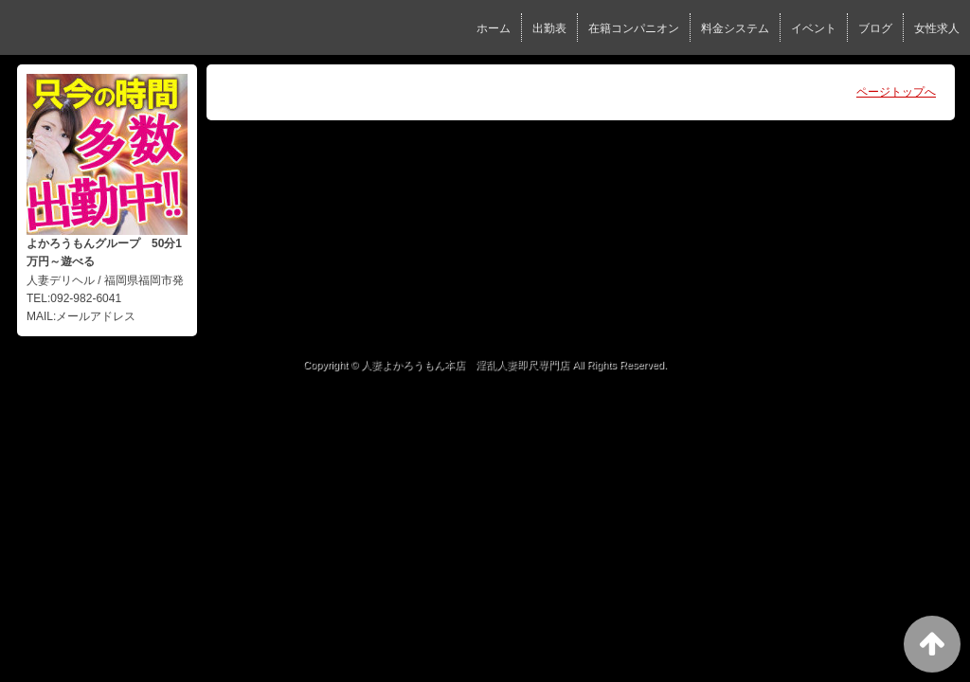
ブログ (875, 28)
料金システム (735, 28)
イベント (813, 28)
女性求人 (937, 28)
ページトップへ (896, 92)
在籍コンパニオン (633, 28)
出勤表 (549, 28)
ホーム (493, 28)
